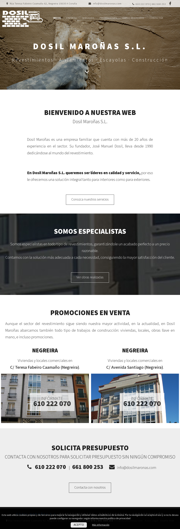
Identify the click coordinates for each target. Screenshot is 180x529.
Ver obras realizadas (90, 277)
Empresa (71, 18)
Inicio (57, 18)
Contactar (156, 18)
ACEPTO (79, 525)
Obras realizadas (133, 18)
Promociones (108, 18)
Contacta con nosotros (90, 487)
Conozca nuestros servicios (90, 199)
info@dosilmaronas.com (107, 3)
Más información (100, 525)
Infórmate (52, 402)
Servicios (88, 18)
